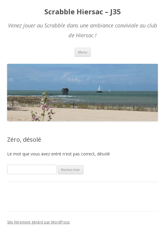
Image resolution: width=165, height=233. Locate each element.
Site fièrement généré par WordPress (38, 222)
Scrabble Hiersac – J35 (82, 11)
